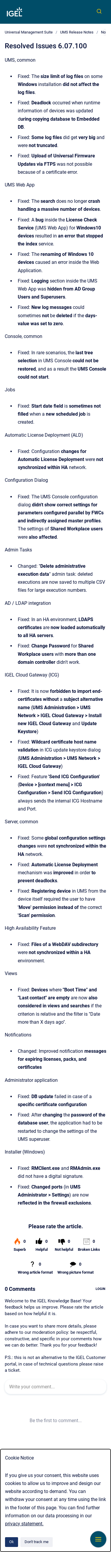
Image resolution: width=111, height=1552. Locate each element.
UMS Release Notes (77, 32)
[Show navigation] (98, 1539)
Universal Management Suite (29, 32)
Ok (11, 1542)
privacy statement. (24, 1524)
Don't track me (37, 1542)
